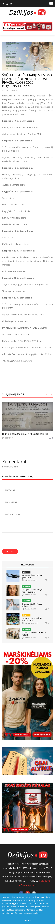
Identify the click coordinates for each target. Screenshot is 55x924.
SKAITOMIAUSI (27, 565)
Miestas (26, 572)
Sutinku (27, 920)
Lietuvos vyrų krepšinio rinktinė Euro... (32, 619)
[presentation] (24, 541)
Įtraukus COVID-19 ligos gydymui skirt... (32, 605)
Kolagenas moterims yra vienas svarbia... (32, 590)
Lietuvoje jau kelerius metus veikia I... (34, 633)
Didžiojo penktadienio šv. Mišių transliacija (25, 434)
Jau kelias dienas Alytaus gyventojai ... (32, 576)
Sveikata (26, 586)
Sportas (26, 615)
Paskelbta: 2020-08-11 (11, 91)
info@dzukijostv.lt (27, 885)
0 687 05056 (44, 881)
